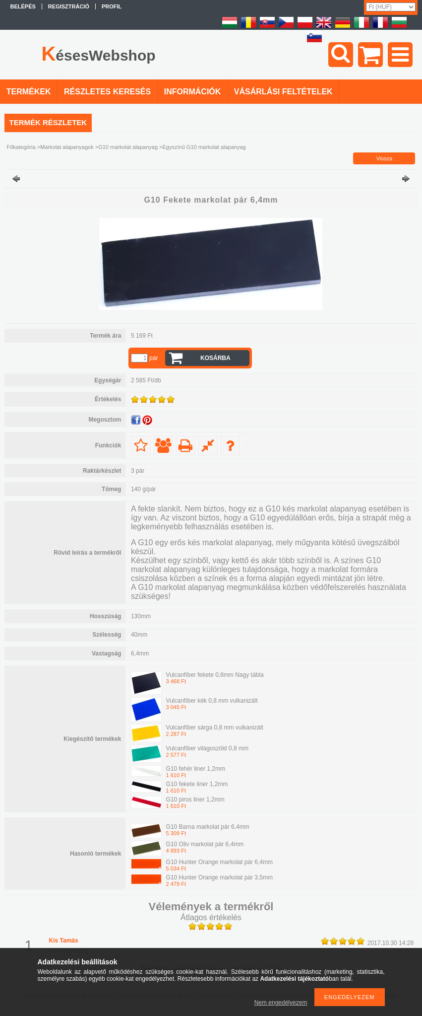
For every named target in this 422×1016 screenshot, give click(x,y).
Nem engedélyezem (280, 1002)
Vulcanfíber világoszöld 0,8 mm (207, 748)
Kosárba (215, 358)
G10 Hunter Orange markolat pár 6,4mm (219, 862)
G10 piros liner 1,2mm (195, 799)
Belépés (23, 6)
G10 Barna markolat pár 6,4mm (207, 826)
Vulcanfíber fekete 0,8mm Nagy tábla (215, 674)
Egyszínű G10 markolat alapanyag (204, 147)
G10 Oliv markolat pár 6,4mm (205, 844)
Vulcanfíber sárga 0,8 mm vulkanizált (214, 727)
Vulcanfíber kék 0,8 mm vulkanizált (212, 700)
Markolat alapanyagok (67, 147)
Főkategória (21, 147)
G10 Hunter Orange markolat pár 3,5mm (219, 877)
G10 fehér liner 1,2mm (195, 768)
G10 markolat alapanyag (128, 147)
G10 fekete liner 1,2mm (197, 784)
